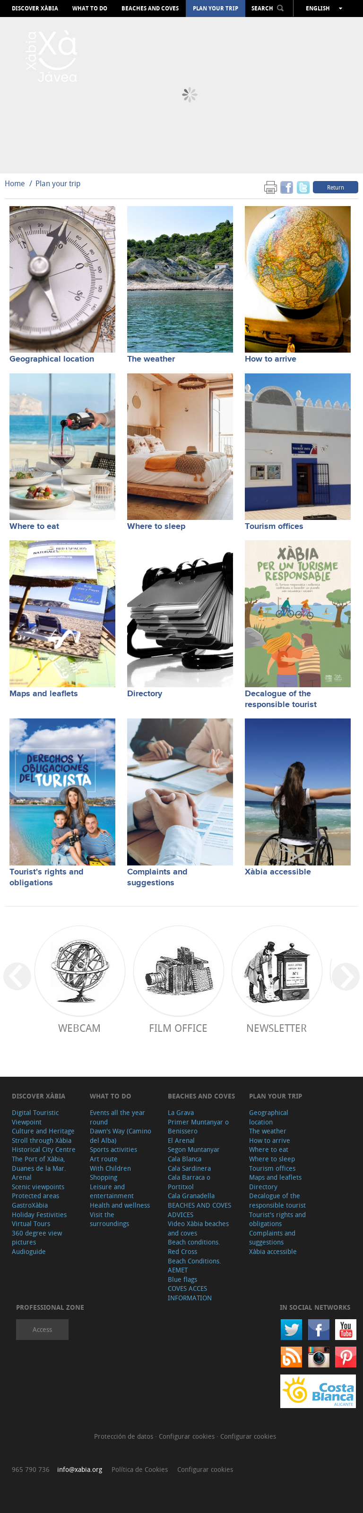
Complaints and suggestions (157, 877)
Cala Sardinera (189, 1168)
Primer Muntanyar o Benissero (198, 1126)
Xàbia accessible (278, 872)
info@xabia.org (79, 1469)
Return (335, 187)
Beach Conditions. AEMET (194, 1265)
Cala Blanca (184, 1158)
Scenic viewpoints (38, 1186)
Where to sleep (156, 526)
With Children (110, 1168)
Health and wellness (120, 1205)
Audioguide (29, 1251)
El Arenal (181, 1140)
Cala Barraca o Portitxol (189, 1182)
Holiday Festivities (39, 1214)
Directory (144, 694)
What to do (89, 8)
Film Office (178, 1028)
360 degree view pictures (37, 1237)
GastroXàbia (30, 1205)
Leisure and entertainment (112, 1191)
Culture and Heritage (43, 1130)
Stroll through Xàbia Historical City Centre (44, 1145)
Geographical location (51, 359)
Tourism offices (274, 526)
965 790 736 (31, 1469)
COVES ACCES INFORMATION (190, 1293)
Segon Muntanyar (194, 1149)
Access (42, 1329)
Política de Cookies (140, 1469)
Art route (104, 1158)
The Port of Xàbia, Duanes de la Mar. (39, 1163)
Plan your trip (215, 8)
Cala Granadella (191, 1195)
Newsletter (276, 1028)
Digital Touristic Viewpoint (35, 1117)
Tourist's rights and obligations (46, 877)
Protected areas (35, 1195)
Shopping (103, 1177)
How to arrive (270, 359)
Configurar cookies (187, 1436)
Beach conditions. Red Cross (194, 1246)
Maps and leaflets (43, 694)
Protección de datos (124, 1436)
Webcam (79, 1028)
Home (15, 183)
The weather (151, 359)
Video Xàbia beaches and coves (198, 1228)
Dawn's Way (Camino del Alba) (120, 1135)
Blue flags (182, 1279)
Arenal (22, 1177)
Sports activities (113, 1149)
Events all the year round (117, 1117)
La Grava (181, 1112)
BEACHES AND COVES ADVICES (199, 1210)
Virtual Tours (31, 1223)
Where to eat (34, 526)
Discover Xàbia (35, 8)
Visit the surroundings (109, 1219)
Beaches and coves (150, 8)
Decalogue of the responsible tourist (281, 699)
